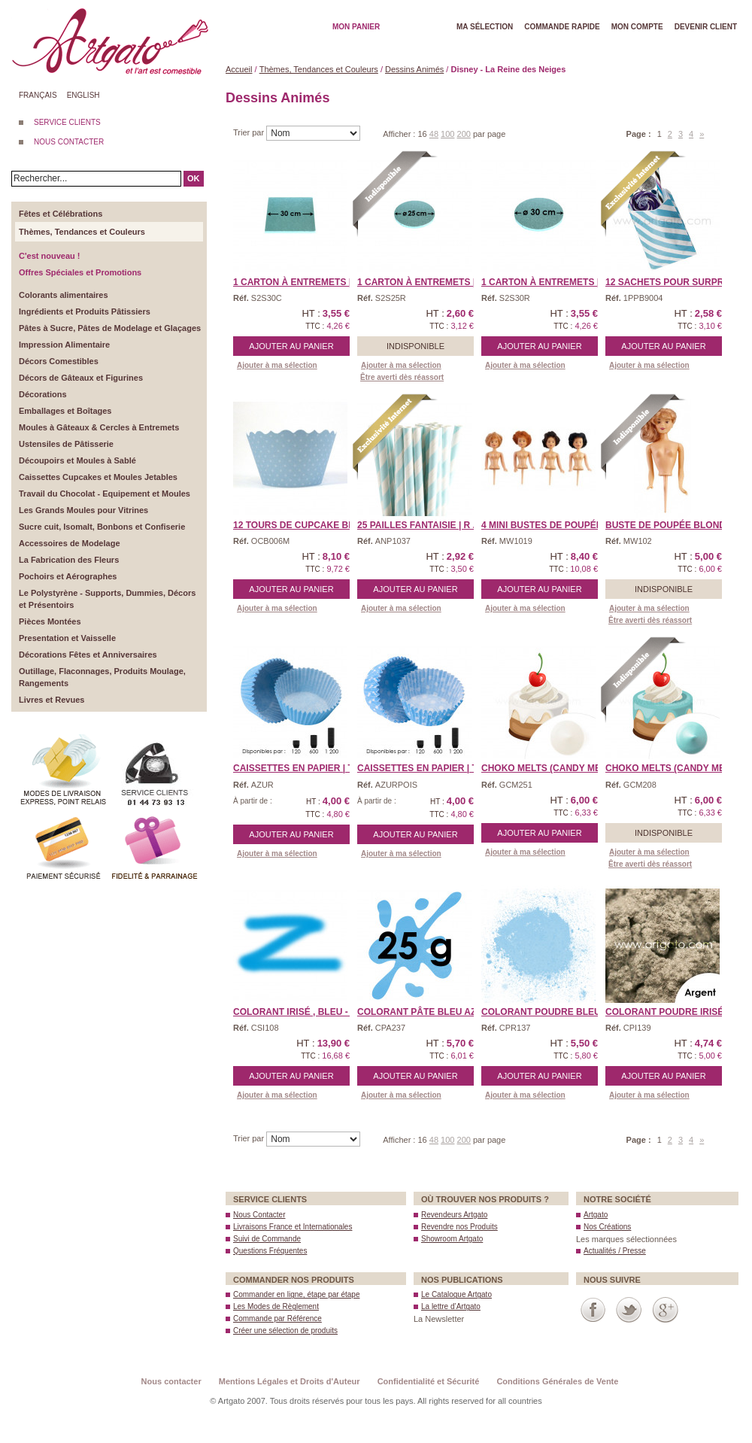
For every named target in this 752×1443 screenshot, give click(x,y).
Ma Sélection (484, 27)
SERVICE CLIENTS (67, 122)
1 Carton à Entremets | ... (297, 282)
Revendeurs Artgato (454, 1215)
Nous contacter (171, 1381)
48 (433, 133)
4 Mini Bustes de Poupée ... (546, 525)
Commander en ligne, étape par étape (296, 1294)
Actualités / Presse (615, 1251)
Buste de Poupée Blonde (668, 525)
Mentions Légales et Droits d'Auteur (289, 1381)
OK (193, 178)
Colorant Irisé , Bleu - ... (295, 1012)
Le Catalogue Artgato (456, 1294)
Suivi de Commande (267, 1239)
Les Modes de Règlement (276, 1306)
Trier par (249, 132)
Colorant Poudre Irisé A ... (673, 1012)
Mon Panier (356, 27)
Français (38, 95)
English (83, 95)
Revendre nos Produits (459, 1227)
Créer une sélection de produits (285, 1330)
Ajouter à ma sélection (277, 365)
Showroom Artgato (452, 1239)
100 (447, 133)
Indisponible (415, 346)
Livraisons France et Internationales (292, 1227)
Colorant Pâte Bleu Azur (423, 1012)
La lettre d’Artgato (451, 1306)
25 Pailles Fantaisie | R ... (419, 525)
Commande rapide (562, 27)
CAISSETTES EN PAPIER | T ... (298, 768)
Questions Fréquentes (270, 1251)
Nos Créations (607, 1227)
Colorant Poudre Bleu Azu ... (556, 1012)
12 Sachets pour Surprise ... (676, 282)
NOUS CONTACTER (69, 142)
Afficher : (400, 133)
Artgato (596, 1215)
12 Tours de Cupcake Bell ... (304, 525)
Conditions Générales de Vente (557, 1381)
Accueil (239, 69)
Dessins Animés (414, 69)
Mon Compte (637, 27)
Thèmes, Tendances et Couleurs (318, 69)
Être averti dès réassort (402, 377)
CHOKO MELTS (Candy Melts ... (554, 768)
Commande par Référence (277, 1318)
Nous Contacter (259, 1215)
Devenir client (706, 27)
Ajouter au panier (291, 346)
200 (464, 133)
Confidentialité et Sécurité (429, 1381)
